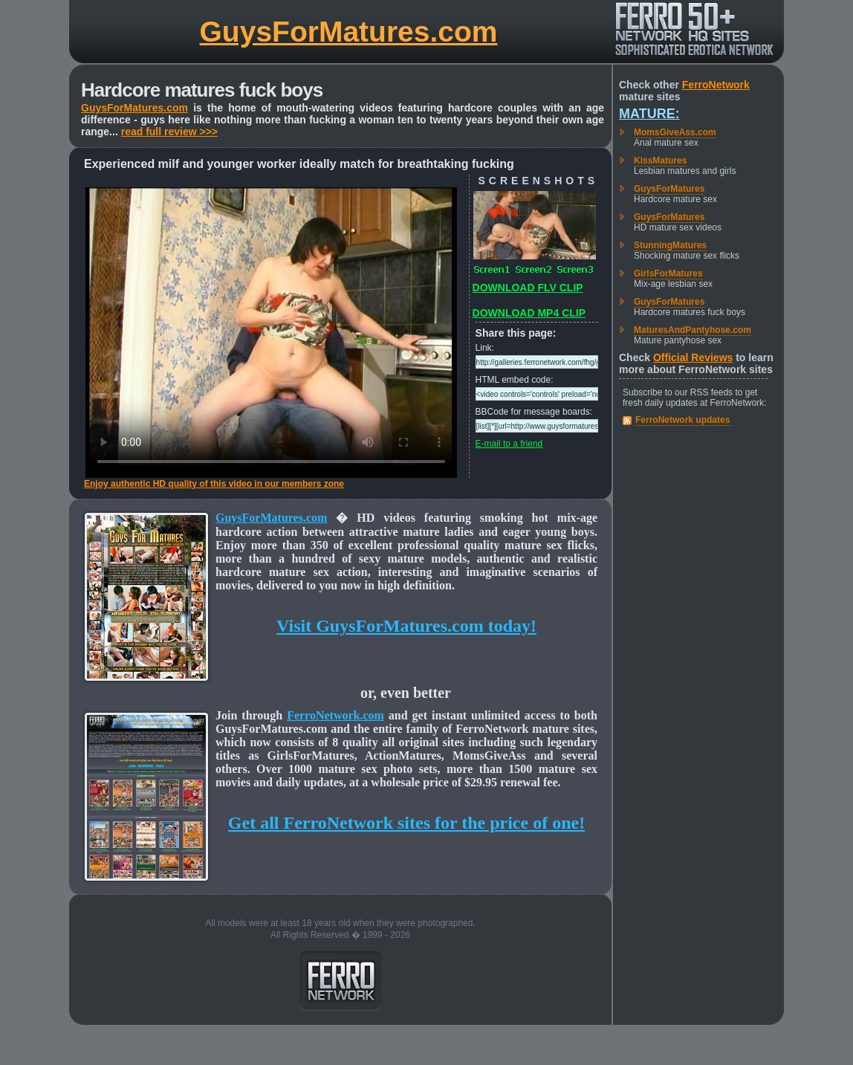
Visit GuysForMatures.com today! (406, 625)
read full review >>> (169, 131)
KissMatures (660, 160)
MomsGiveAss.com (675, 132)
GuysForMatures (669, 189)
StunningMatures (670, 245)
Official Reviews (693, 357)
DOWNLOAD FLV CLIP (528, 288)
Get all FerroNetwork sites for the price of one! (406, 822)
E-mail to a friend (509, 443)
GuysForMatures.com (349, 32)
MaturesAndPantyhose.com (692, 330)
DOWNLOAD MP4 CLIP (529, 313)
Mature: (649, 113)
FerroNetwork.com (335, 715)
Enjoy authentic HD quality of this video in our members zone (214, 484)
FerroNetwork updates (682, 420)
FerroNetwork (716, 85)
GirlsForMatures (668, 273)
